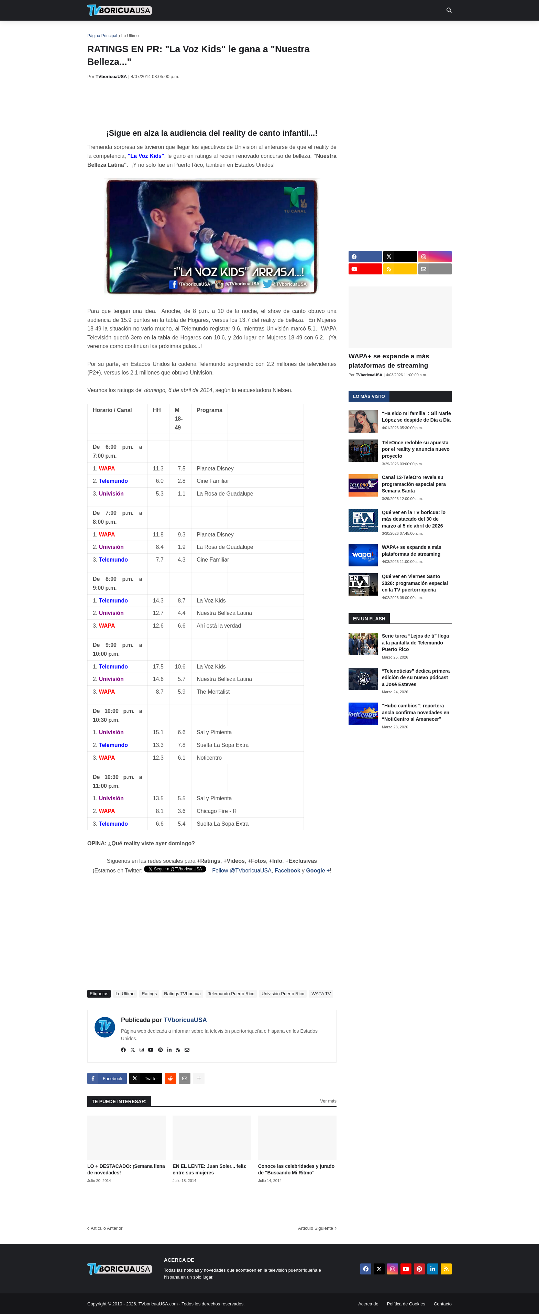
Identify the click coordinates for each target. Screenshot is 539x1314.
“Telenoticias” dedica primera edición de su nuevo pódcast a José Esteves (416, 677)
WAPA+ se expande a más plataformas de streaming (389, 360)
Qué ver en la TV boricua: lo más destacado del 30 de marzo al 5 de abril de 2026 (414, 519)
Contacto (443, 1303)
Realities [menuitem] (197, 31)
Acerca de (368, 1303)
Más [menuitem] (363, 31)
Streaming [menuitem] (265, 31)
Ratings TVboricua (182, 993)
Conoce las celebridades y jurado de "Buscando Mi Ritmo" (296, 1169)
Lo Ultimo (130, 35)
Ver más (328, 1101)
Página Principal (102, 35)
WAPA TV (321, 993)
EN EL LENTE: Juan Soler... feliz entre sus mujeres (209, 1169)
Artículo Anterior (107, 1228)
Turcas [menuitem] (230, 31)
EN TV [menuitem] (163, 31)
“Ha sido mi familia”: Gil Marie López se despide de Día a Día (416, 417)
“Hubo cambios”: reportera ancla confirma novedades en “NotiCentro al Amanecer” (415, 712)
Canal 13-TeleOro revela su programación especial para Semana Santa (414, 484)
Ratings (149, 993)
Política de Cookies (406, 1303)
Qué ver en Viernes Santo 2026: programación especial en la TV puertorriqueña (415, 583)
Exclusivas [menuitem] (305, 31)
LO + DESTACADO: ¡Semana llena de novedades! (126, 1169)
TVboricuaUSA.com (158, 1303)
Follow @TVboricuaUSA (242, 870)
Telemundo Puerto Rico (231, 993)
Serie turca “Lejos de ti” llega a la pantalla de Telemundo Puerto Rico (415, 642)
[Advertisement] (212, 104)
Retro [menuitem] (339, 31)
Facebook (287, 870)
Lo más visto (369, 396)
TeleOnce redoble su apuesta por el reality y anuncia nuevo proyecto (416, 449)
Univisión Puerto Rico (283, 993)
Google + (318, 870)
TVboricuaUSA (185, 1020)
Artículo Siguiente (315, 1228)
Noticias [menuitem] (129, 31)
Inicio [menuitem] (99, 31)
